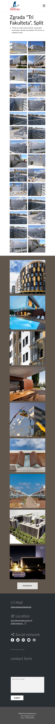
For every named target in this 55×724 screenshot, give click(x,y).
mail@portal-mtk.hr (29, 716)
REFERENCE (27, 586)
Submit (17, 698)
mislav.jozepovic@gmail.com (21, 607)
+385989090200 (29, 718)
